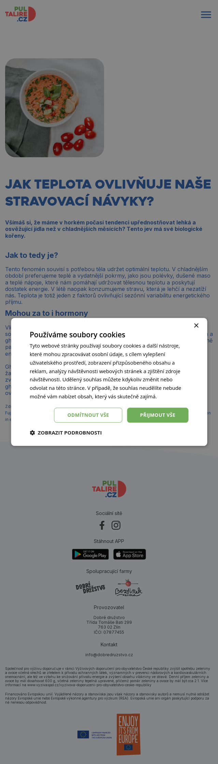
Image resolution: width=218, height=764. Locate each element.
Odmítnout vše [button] (88, 415)
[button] (66, 433)
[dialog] (109, 382)
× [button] (196, 325)
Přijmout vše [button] (157, 415)
